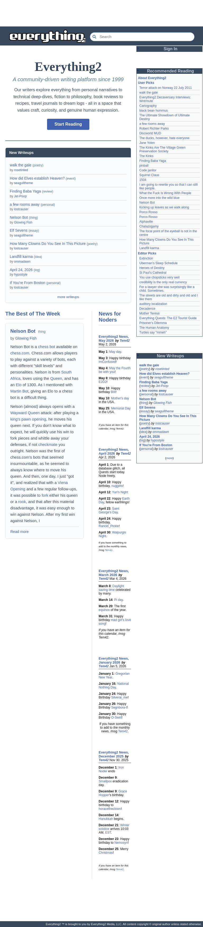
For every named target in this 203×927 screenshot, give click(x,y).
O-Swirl (116, 717)
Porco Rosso (148, 212)
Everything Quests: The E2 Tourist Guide (168, 318)
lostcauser (21, 209)
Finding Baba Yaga (25, 191)
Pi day (118, 600)
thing (41, 332)
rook (22, 501)
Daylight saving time (111, 588)
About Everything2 (152, 78)
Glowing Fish (23, 222)
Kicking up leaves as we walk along (164, 207)
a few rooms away (25, 204)
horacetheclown (110, 809)
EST (108, 832)
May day (115, 352)
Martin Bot (19, 391)
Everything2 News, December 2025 (114, 754)
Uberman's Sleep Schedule (158, 263)
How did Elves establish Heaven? (37, 178)
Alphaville (146, 221)
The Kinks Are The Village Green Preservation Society (162, 149)
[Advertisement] (101, 13)
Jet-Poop (20, 196)
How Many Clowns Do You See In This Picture (48, 243)
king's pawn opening (28, 419)
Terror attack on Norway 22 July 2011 (165, 88)
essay (144, 411)
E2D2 (103, 382)
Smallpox (105, 781)
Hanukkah (106, 819)
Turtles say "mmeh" (153, 332)
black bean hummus (153, 110)
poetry (144, 369)
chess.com (19, 353)
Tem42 (125, 341)
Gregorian (123, 673)
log (142, 440)
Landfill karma (21, 256)
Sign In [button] (170, 49)
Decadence (147, 308)
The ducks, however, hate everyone (164, 138)
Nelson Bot (19, 217)
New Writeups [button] (170, 356)
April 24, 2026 (21, 270)
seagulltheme (23, 183)
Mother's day (120, 398)
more (169, 458)
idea (143, 432)
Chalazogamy (149, 226)
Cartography (148, 106)
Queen (56, 378)
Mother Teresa (149, 313)
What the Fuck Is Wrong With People (165, 193)
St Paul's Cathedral (152, 273)
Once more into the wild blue (159, 198)
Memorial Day (121, 408)
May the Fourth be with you (115, 370)
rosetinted (21, 170)
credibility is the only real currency (163, 282)
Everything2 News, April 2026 (114, 451)
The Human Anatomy (154, 328)
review (145, 386)
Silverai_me (119, 697)
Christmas (106, 853)
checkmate (48, 444)
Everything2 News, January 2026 (114, 660)
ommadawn (22, 261)
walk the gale (20, 165)
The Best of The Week (32, 314)
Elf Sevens (18, 230)
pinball (144, 165)
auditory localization (153, 304)
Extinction (146, 258)
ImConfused (107, 362)
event (144, 377)
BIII (113, 392)
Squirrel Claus (149, 175)
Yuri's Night (120, 492)
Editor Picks (147, 253)
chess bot (46, 346)
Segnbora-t (119, 707)
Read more (19, 531)
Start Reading (68, 124)
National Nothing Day (114, 685)
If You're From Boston (27, 283)
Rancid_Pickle (109, 526)
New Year (105, 677)
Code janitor (147, 170)
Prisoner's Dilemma (153, 323)
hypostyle (20, 274)
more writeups (68, 297)
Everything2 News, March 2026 (114, 573)
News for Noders (110, 317)
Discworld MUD (150, 133)
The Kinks (146, 156)
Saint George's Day (109, 510)
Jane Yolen (147, 143)
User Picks (146, 83)
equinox (104, 610)
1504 (142, 180)
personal (146, 394)
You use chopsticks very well (159, 277)
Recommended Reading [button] (170, 71)
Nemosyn (121, 842)
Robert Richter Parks (154, 128)
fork (44, 495)
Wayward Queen (25, 412)
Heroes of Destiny (151, 268)
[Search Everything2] (142, 36)
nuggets (117, 486)
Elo (19, 384)
